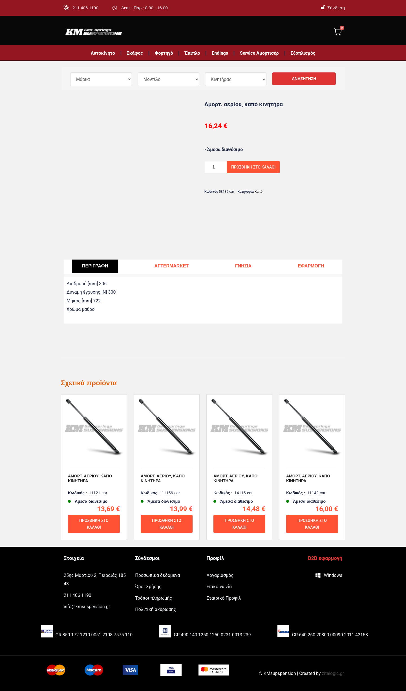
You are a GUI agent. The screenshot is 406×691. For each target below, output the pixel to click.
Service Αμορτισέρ (259, 53)
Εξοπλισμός (303, 53)
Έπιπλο (192, 53)
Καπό (258, 192)
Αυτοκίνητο (103, 53)
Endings (220, 53)
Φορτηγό (164, 53)
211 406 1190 (85, 7)
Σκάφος (135, 53)
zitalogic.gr (333, 673)
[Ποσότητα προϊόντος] (215, 167)
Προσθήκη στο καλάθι (253, 167)
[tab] (95, 266)
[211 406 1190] (66, 8)
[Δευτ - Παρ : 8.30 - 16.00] (115, 8)
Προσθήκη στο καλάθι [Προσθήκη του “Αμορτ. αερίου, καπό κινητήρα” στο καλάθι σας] (94, 524)
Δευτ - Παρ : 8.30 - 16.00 (144, 7)
